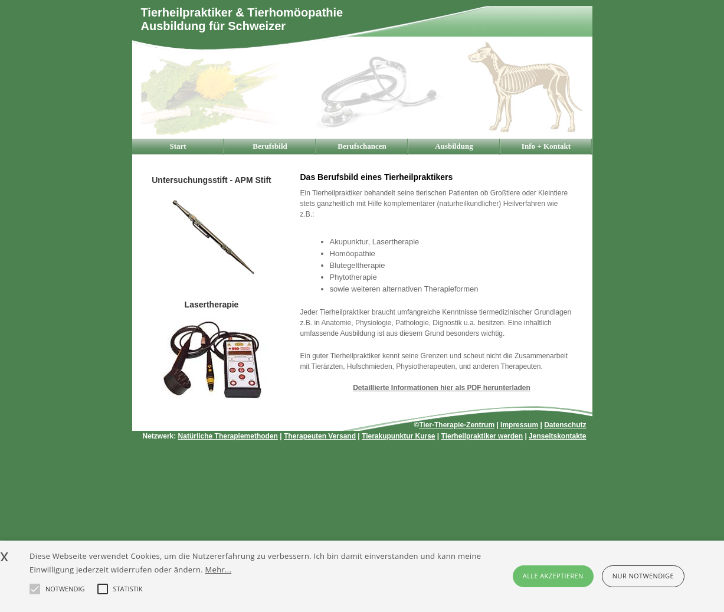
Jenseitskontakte (557, 436)
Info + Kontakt (546, 146)
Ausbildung (454, 146)
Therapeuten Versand (320, 436)
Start (177, 146)
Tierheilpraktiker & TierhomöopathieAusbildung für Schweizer (242, 19)
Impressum (519, 425)
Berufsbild (270, 146)
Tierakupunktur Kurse (398, 436)
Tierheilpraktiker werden (482, 436)
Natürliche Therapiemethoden (228, 436)
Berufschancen (362, 146)
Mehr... (218, 569)
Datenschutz (565, 425)
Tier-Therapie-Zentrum (456, 425)
